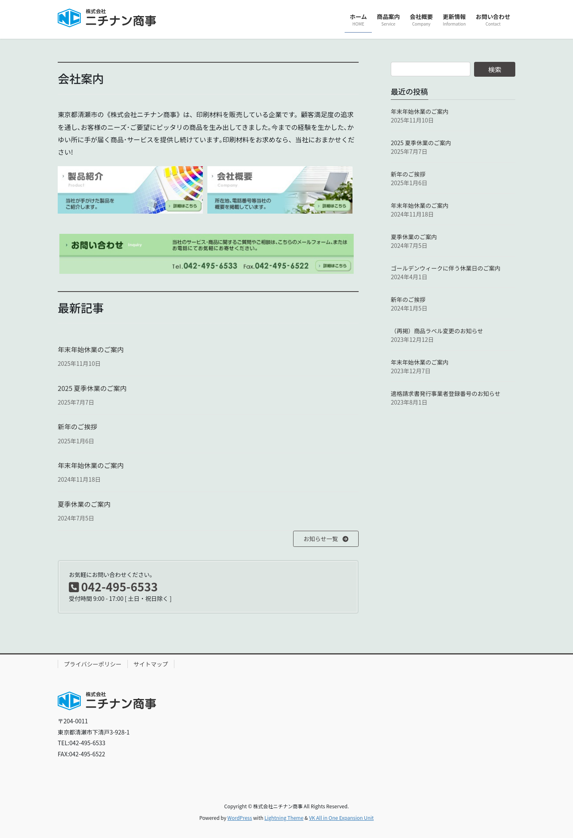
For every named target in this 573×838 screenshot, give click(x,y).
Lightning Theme (283, 817)
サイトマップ (151, 664)
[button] (326, 539)
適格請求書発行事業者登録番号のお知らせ (445, 393)
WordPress (240, 817)
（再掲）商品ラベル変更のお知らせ (437, 331)
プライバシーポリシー (93, 664)
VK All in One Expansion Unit (341, 817)
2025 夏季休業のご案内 (92, 388)
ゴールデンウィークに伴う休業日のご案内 (445, 268)
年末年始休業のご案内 (91, 349)
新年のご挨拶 (77, 426)
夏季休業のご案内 (84, 504)
